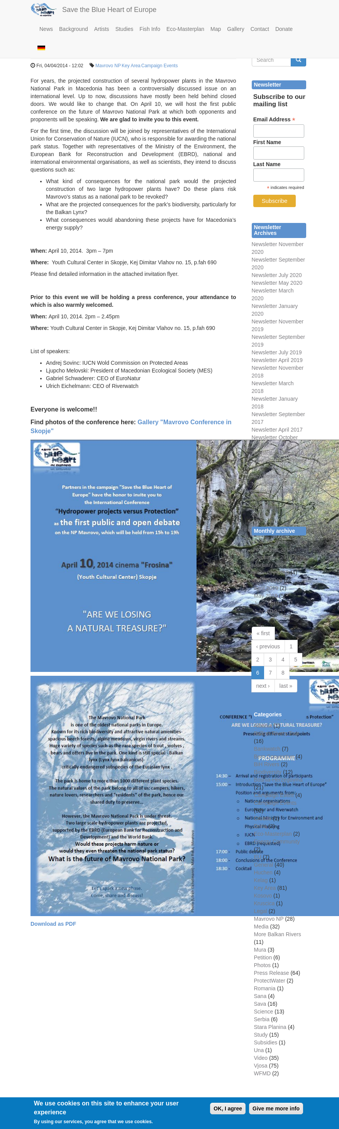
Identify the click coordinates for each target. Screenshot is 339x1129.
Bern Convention (274, 756)
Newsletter (264, 414)
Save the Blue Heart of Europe (109, 10)
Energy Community (277, 841)
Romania (265, 988)
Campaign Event (274, 795)
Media (261, 926)
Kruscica (264, 903)
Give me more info (276, 1112)
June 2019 (266, 603)
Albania (263, 726)
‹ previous (268, 646)
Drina (260, 826)
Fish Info (149, 29)
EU (257, 857)
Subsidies (266, 1042)
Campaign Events (159, 65)
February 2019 (271, 573)
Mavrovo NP (108, 65)
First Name (267, 142)
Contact (260, 29)
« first (263, 633)
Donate (284, 29)
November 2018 (273, 549)
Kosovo (263, 896)
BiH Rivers (267, 764)
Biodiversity (268, 772)
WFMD (262, 1073)
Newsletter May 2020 (277, 283)
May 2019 (266, 596)
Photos (262, 965)
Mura (260, 950)
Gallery (235, 29)
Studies (124, 29)
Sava (260, 1004)
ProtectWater (269, 981)
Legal (260, 911)
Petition (263, 957)
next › (263, 686)
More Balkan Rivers (277, 934)
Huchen (263, 872)
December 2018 (273, 557)
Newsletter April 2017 (277, 430)
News (46, 29)
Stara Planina (270, 1027)
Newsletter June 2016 (278, 453)
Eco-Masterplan (185, 29)
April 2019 (266, 588)
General (263, 865)
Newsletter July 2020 (277, 275)
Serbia (262, 1019)
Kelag (261, 880)
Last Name (267, 164)
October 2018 (270, 542)
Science (263, 1011)
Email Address (274, 119)
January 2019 (270, 565)
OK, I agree (228, 1112)
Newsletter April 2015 (277, 484)
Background (73, 29)
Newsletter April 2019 (277, 360)
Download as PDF (53, 924)
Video (261, 1058)
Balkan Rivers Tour (276, 733)
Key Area (131, 65)
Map (215, 29)
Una (259, 1050)
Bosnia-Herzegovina (278, 780)
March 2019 (268, 580)
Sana (260, 996)
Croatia (262, 818)
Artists (101, 29)
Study (261, 1035)
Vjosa (261, 1066)
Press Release (271, 973)
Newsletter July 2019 (277, 352)
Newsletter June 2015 (278, 476)
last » (286, 686)
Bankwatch (267, 749)
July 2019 (265, 611)
